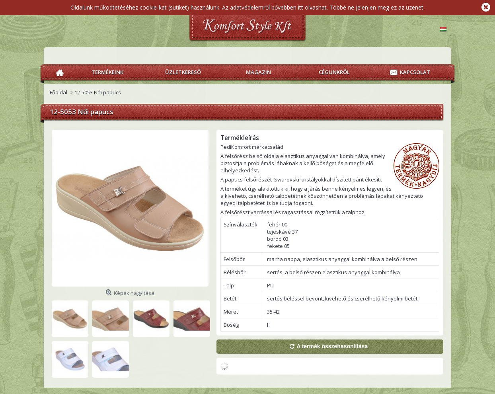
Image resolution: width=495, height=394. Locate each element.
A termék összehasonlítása (332, 346)
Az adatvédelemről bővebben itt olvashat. (275, 7)
